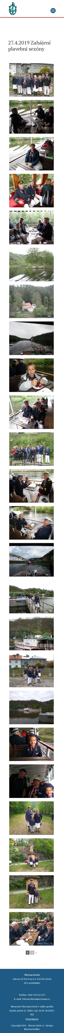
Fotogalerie (32, 1019)
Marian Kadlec (32, 1029)
